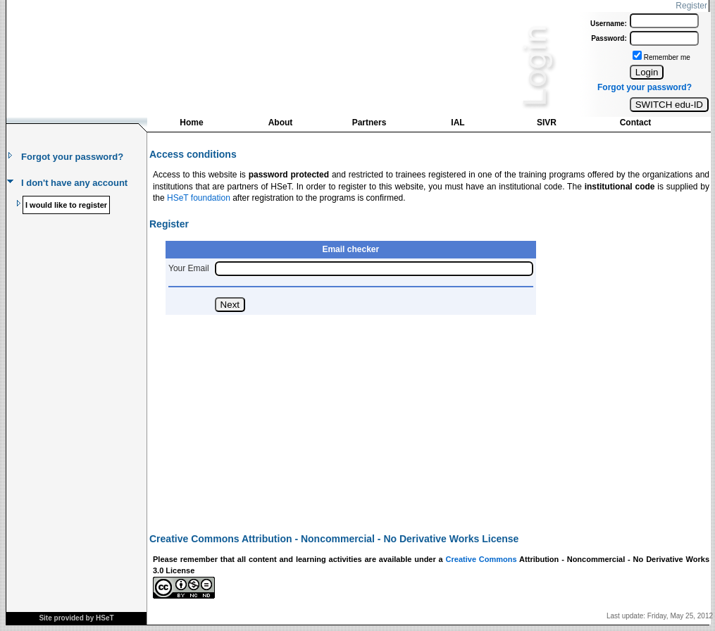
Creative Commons (481, 559)
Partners (369, 122)
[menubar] (413, 126)
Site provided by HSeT (76, 618)
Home (191, 122)
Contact (636, 122)
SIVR (547, 122)
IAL (457, 122)
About (280, 122)
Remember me (667, 57)
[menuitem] (191, 124)
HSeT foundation (198, 198)
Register (691, 6)
